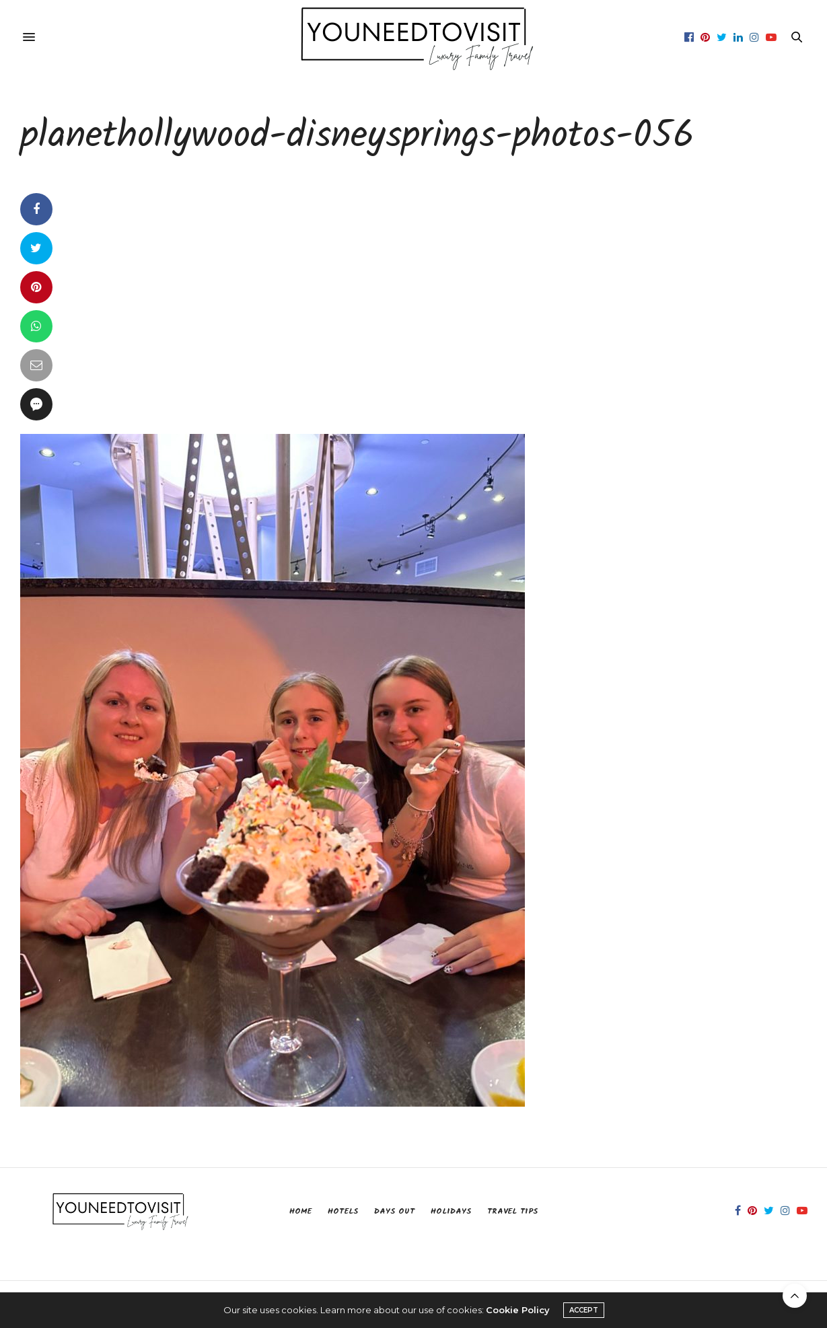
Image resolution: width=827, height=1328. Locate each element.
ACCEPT (583, 1310)
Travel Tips (512, 1211)
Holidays (451, 1211)
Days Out (394, 1211)
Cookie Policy (518, 1309)
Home (300, 1211)
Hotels (343, 1211)
